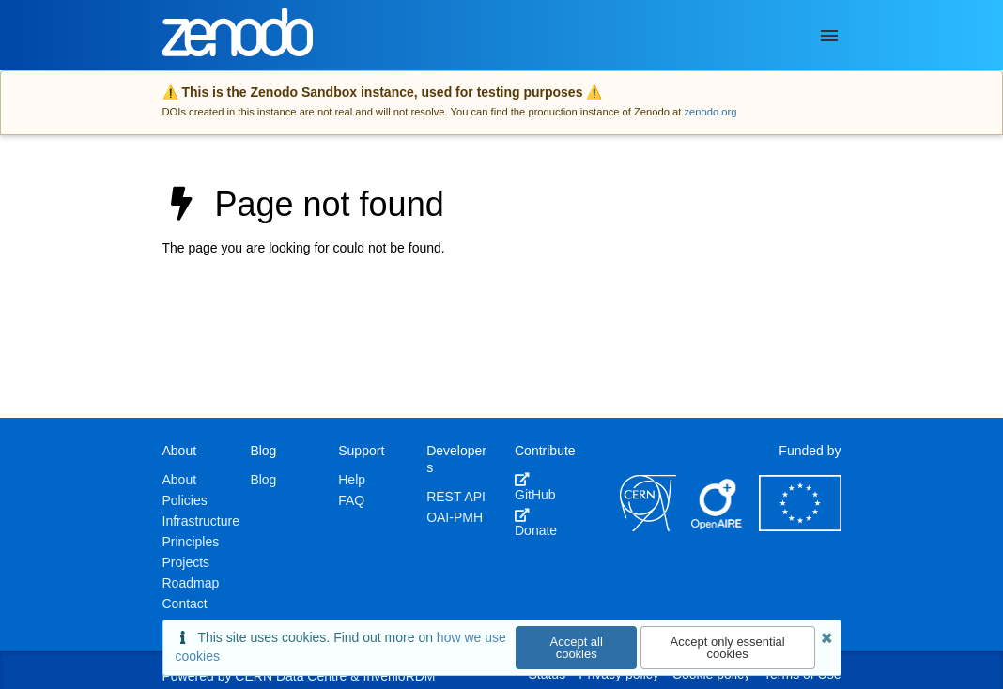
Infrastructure (200, 520)
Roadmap (191, 582)
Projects (186, 562)
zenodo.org (710, 111)
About (179, 479)
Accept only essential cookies (728, 648)
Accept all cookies (576, 648)
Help (351, 479)
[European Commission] (800, 526)
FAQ (351, 500)
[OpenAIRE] (717, 526)
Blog (263, 479)
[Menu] (829, 35)
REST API (456, 496)
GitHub (535, 487)
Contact (185, 603)
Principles (191, 541)
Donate (536, 523)
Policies (185, 500)
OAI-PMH (454, 517)
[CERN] (648, 526)
